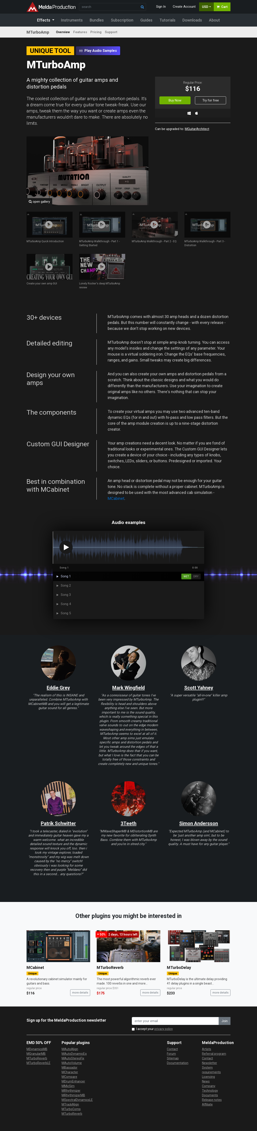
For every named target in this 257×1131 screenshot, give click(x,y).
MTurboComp (71, 1109)
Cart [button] (222, 7)
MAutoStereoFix (73, 1058)
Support (111, 32)
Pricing (96, 32)
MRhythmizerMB (73, 1095)
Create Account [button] (184, 7)
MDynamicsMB (37, 1049)
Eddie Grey (58, 687)
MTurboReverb (110, 967)
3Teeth (128, 823)
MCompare (69, 1077)
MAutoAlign (70, 1049)
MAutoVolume (72, 1063)
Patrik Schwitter (58, 823)
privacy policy (163, 1029)
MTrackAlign (70, 1104)
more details (80, 992)
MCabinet (116, 498)
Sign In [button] (161, 7)
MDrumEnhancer (73, 1081)
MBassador (69, 1067)
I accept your (154, 1029)
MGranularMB (36, 1053)
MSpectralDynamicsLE (77, 1100)
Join (224, 1021)
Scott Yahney (198, 687)
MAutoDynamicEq (74, 1053)
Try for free (210, 100)
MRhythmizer (71, 1090)
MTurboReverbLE (38, 1063)
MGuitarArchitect (197, 129)
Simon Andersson (198, 823)
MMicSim (68, 1086)
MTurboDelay (179, 967)
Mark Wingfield (128, 687)
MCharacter (70, 1072)
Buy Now (175, 100)
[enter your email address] (175, 1021)
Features (80, 32)
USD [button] (205, 7)
